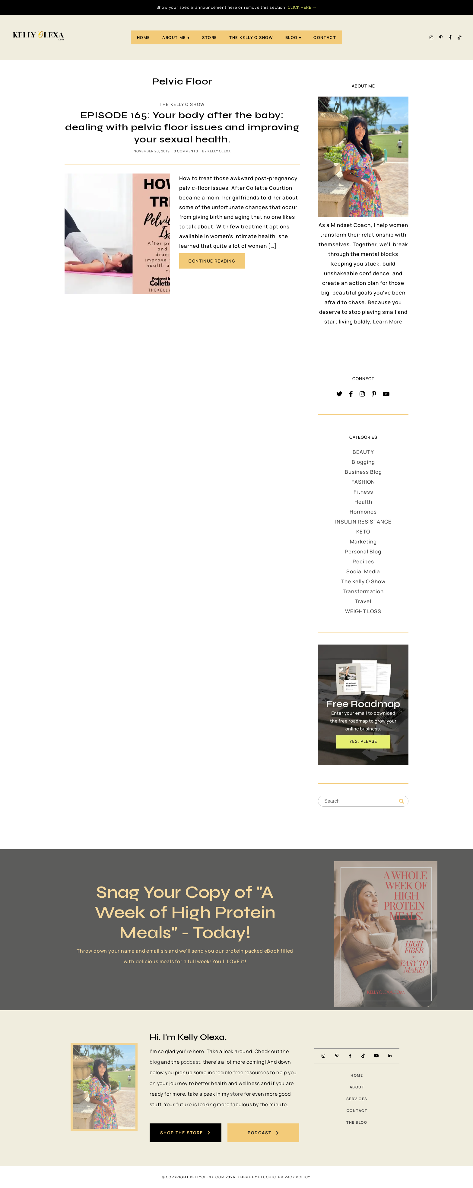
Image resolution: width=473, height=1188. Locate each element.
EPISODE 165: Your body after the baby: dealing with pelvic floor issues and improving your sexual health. (182, 127)
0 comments (186, 151)
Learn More (387, 321)
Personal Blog (363, 551)
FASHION (363, 481)
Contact (324, 37)
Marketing (363, 541)
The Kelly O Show (251, 37)
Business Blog (363, 471)
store (236, 1094)
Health (363, 501)
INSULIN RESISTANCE (363, 521)
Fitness (363, 491)
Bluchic (267, 1177)
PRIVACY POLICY (294, 1177)
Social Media (363, 571)
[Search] (401, 801)
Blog (291, 37)
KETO (363, 531)
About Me (174, 37)
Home (143, 37)
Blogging (363, 461)
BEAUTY (363, 451)
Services (356, 1098)
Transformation (363, 591)
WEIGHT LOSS (363, 611)
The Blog (356, 1122)
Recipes (363, 561)
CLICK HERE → (302, 7)
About (357, 1087)
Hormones (363, 511)
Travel (363, 601)
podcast (191, 1062)
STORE (209, 37)
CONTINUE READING (212, 261)
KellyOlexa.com (207, 1177)
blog (155, 1062)
